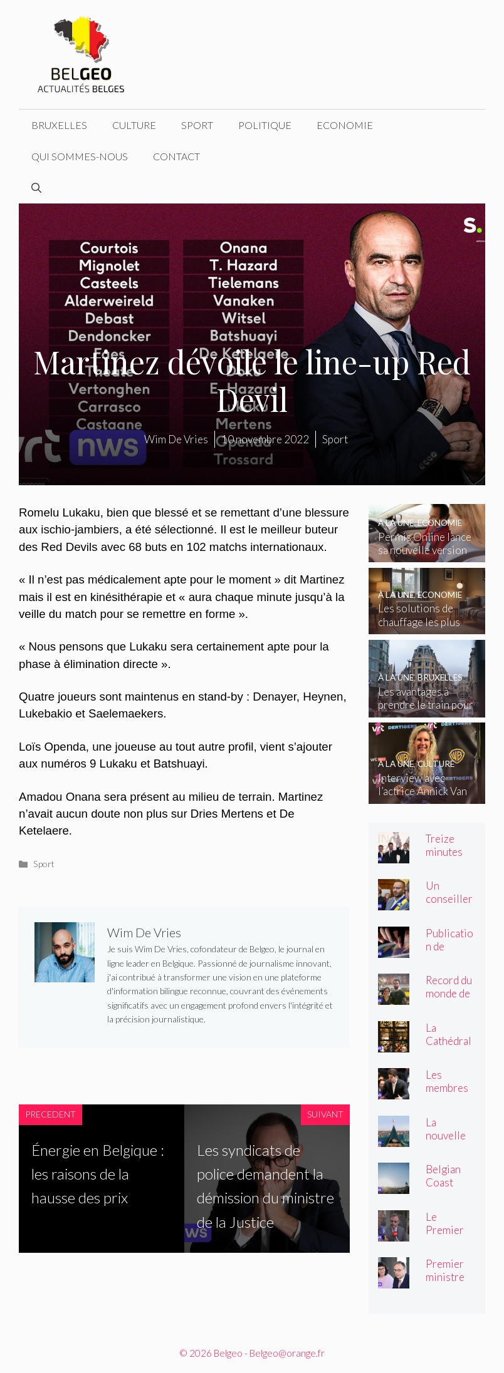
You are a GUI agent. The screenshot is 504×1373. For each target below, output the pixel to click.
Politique (264, 125)
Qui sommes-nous (79, 156)
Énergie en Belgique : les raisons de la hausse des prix (97, 1174)
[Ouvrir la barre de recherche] (36, 187)
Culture (134, 125)
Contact (176, 156)
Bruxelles (59, 125)
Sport (197, 125)
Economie (345, 125)
